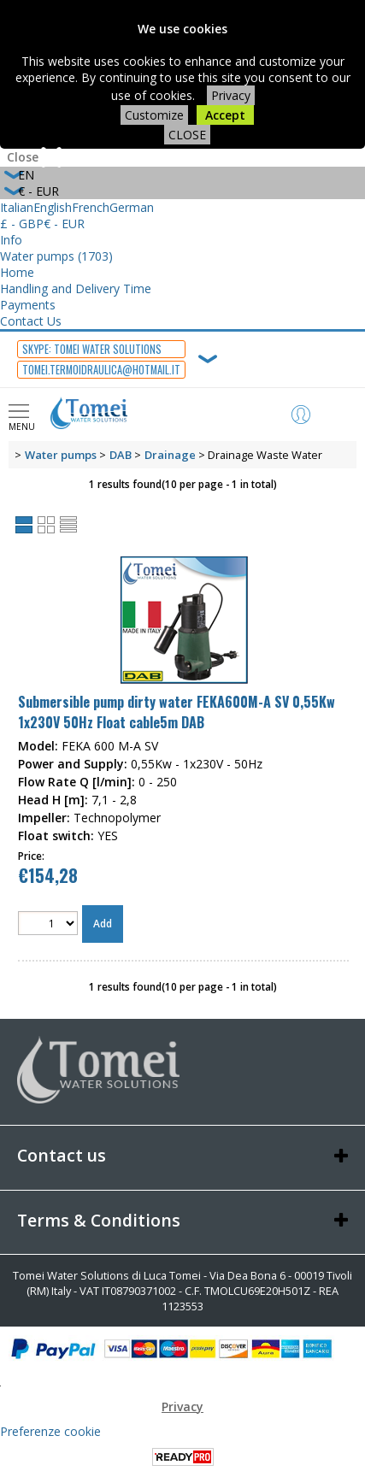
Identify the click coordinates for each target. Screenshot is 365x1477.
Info (11, 240)
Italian (16, 207)
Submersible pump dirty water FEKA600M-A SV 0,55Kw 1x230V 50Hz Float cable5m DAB (176, 712)
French (90, 207)
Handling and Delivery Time (75, 288)
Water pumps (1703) (56, 256)
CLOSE (187, 135)
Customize (154, 115)
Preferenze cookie (50, 1431)
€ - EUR (64, 223)
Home (17, 272)
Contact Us (31, 321)
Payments (28, 305)
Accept (225, 115)
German (131, 207)
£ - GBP (22, 223)
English (52, 207)
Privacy (230, 95)
